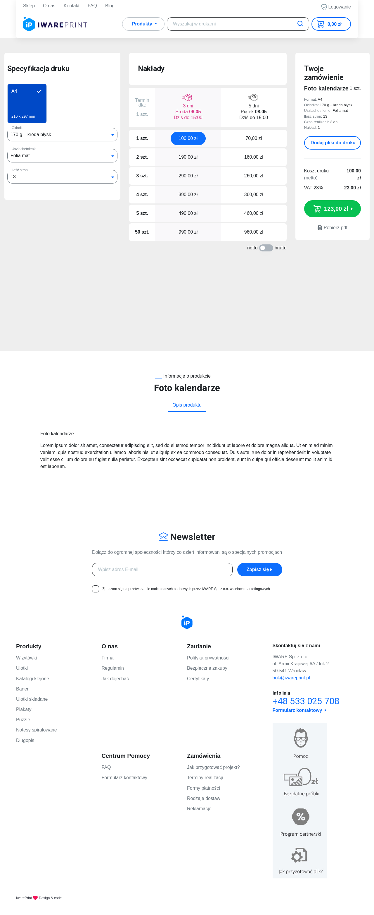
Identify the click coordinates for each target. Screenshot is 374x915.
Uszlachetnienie (24, 149)
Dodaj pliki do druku (332, 142)
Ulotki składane (32, 699)
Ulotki (22, 668)
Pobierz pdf (332, 227)
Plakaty (23, 709)
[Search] (238, 24)
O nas (49, 5)
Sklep (29, 5)
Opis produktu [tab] (187, 404)
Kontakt (71, 5)
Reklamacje (199, 808)
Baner (22, 688)
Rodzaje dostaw (203, 798)
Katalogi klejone (32, 678)
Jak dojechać (115, 678)
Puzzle (23, 719)
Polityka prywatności (208, 657)
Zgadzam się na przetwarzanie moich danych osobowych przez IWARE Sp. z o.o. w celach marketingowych (186, 589)
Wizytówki (26, 657)
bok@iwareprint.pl (291, 677)
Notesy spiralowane (36, 729)
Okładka (18, 128)
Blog (110, 5)
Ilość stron (20, 170)
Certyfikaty (198, 678)
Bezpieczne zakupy (207, 668)
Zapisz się (260, 569)
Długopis (25, 740)
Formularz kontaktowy (125, 777)
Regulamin (113, 668)
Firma (108, 657)
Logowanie (336, 7)
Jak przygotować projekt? (213, 767)
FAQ (92, 5)
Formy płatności (203, 788)
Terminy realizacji (205, 777)
